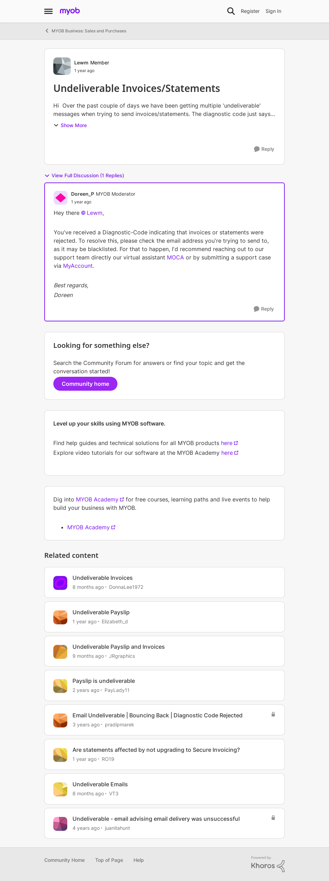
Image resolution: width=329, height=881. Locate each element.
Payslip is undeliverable (103, 680)
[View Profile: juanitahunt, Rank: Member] (60, 824)
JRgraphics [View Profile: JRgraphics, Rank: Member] (122, 655)
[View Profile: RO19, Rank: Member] (60, 755)
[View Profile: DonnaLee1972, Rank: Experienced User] (60, 583)
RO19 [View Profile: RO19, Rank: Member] (108, 759)
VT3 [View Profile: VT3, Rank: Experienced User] (113, 793)
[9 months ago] (88, 655)
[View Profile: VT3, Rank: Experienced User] (60, 789)
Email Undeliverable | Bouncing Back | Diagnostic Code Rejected (157, 715)
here (226, 442)
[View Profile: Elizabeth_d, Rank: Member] (60, 617)
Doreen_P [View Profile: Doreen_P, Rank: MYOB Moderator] (82, 194)
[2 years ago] (85, 690)
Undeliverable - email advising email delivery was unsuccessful (156, 818)
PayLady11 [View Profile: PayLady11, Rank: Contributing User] (117, 690)
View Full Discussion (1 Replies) (84, 175)
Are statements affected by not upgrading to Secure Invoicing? (156, 749)
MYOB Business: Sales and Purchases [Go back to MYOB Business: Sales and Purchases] (85, 30)
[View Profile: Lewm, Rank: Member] (62, 66)
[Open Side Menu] (48, 11)
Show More (70, 125)
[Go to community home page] (70, 11)
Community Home (64, 860)
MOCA (175, 257)
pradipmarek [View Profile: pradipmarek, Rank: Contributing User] (119, 724)
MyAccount (78, 265)
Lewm (94, 212)
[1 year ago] (84, 621)
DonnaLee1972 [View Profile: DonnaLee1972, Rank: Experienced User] (126, 587)
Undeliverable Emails (100, 784)
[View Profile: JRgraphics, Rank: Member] (60, 652)
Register (250, 11)
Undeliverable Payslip (101, 612)
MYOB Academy (97, 499)
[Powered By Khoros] (268, 864)
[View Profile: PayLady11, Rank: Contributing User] (60, 686)
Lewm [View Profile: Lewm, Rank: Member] (81, 62)
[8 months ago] (88, 587)
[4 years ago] (86, 827)
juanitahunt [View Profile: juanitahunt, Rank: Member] (117, 828)
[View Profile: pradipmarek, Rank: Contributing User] (60, 720)
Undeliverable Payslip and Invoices (118, 646)
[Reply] (264, 149)
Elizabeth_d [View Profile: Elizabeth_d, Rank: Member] (115, 621)
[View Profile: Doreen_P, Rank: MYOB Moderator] (61, 198)
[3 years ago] (86, 724)
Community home (85, 383)
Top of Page (109, 860)
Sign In (273, 11)
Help (138, 860)
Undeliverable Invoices (102, 577)
